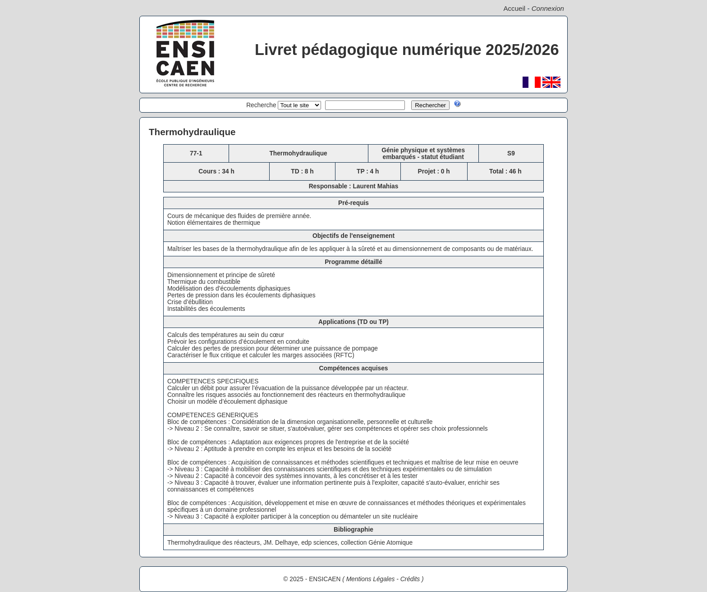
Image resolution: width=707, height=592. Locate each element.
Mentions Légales (370, 579)
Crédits (410, 579)
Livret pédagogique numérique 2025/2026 (407, 49)
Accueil (514, 8)
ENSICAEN (324, 579)
